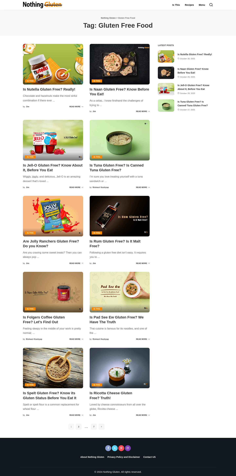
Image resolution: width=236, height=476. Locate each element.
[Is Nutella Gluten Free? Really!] (53, 64)
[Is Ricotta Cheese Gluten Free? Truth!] (120, 367)
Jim (27, 106)
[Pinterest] (121, 447)
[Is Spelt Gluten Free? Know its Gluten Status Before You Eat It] (53, 367)
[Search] (211, 5)
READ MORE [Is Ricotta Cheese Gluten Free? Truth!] (143, 415)
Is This (30, 81)
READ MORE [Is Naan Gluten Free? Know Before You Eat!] (143, 111)
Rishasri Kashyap (101, 187)
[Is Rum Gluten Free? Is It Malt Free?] (120, 216)
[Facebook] (108, 447)
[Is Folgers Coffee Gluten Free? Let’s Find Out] (53, 291)
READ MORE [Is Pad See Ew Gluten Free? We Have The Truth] (143, 339)
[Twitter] (115, 447)
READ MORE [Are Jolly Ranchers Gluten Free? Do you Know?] (76, 263)
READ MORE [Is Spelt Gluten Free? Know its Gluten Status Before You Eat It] (76, 415)
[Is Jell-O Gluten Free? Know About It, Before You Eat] (53, 140)
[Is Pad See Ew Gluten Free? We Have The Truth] (120, 291)
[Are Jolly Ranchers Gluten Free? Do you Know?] (53, 216)
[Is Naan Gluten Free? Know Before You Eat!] (120, 64)
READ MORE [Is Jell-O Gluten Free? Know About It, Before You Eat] (76, 187)
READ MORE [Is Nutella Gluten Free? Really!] (76, 106)
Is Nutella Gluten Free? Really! (50, 89)
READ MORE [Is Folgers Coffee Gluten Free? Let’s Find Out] (76, 339)
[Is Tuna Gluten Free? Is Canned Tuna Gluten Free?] (120, 140)
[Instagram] (128, 447)
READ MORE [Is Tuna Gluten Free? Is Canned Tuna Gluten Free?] (143, 187)
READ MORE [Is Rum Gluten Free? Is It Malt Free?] (143, 263)
